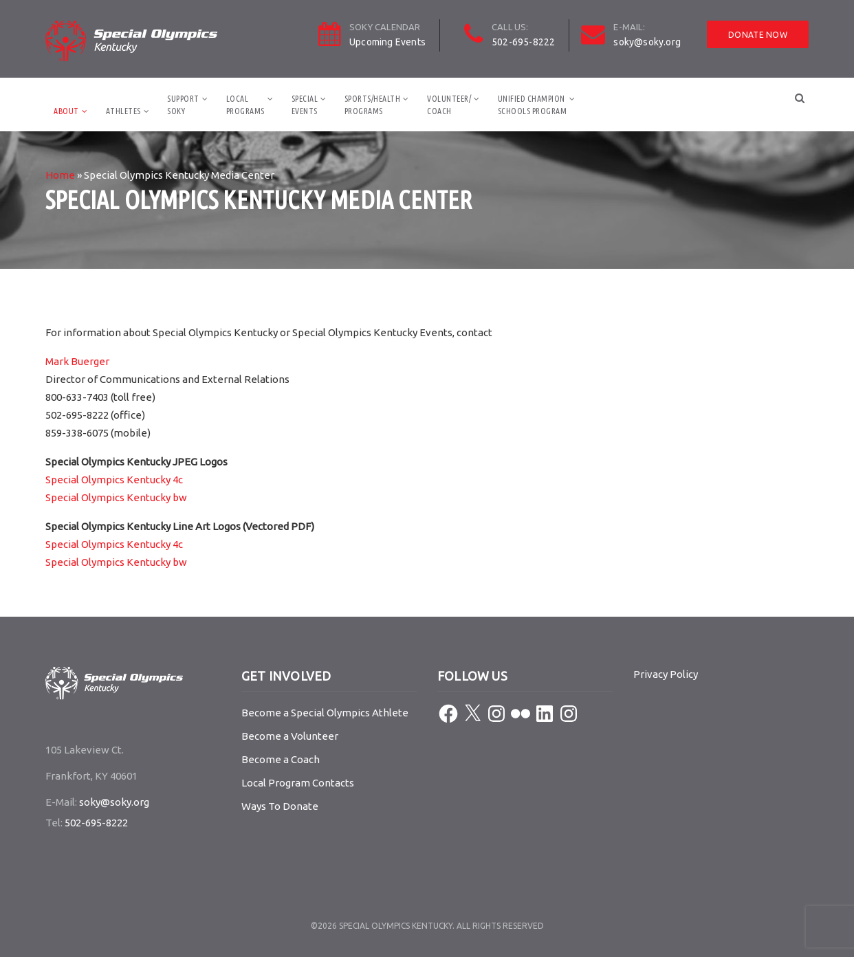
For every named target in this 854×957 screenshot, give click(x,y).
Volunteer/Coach (449, 105)
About (66, 111)
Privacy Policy (665, 674)
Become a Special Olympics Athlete (324, 712)
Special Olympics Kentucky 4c (114, 479)
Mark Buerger (77, 361)
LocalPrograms (245, 105)
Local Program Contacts (297, 783)
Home (60, 175)
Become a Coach (280, 759)
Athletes (123, 111)
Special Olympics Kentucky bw (116, 497)
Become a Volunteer (289, 736)
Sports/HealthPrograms (372, 105)
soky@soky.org (647, 41)
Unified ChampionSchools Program (532, 105)
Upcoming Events (387, 41)
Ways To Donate (279, 806)
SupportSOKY (183, 105)
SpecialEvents (305, 105)
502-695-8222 (523, 41)
